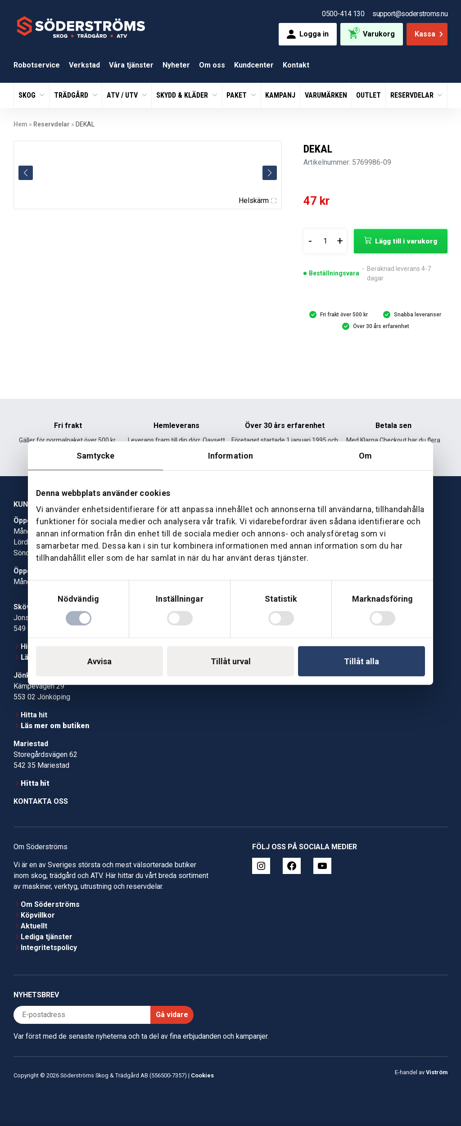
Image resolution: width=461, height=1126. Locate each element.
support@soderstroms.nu (409, 13)
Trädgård (72, 95)
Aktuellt (34, 926)
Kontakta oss (41, 801)
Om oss (212, 65)
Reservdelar (412, 95)
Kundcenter (254, 65)
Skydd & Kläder (183, 95)
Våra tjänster (131, 65)
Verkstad (84, 65)
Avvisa (99, 661)
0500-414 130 (343, 13)
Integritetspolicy (49, 947)
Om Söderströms (50, 904)
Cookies (202, 1075)
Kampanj (280, 95)
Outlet (368, 95)
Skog (27, 95)
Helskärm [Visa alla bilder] (257, 200)
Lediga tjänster (46, 936)
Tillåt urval (231, 661)
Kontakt (296, 65)
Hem (20, 124)
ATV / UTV (123, 95)
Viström (436, 1072)
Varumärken (326, 95)
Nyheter (176, 65)
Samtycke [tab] (96, 455)
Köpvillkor (38, 915)
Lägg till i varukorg (406, 241)
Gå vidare (172, 1014)
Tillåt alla (361, 661)
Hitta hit (34, 715)
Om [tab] (365, 455)
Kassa (430, 34)
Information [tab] (230, 455)
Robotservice (37, 65)
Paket (237, 95)
